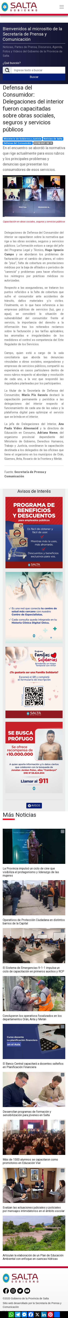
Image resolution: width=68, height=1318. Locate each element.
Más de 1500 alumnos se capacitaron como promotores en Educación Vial (30, 1161)
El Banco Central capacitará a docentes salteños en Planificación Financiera (33, 1065)
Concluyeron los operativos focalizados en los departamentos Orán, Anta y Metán (32, 1017)
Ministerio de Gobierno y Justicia (22, 139)
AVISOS (34, 805)
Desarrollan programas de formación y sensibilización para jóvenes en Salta (27, 1113)
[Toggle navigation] (62, 6)
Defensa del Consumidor (18, 143)
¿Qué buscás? (12, 63)
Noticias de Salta (53, 139)
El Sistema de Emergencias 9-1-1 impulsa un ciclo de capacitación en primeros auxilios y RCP (33, 969)
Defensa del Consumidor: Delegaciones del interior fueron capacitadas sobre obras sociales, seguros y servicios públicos (33, 108)
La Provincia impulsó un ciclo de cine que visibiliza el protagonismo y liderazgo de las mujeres (31, 872)
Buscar (34, 77)
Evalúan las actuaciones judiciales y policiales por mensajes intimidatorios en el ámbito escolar (34, 1209)
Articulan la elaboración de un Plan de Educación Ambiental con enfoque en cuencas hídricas (33, 1257)
